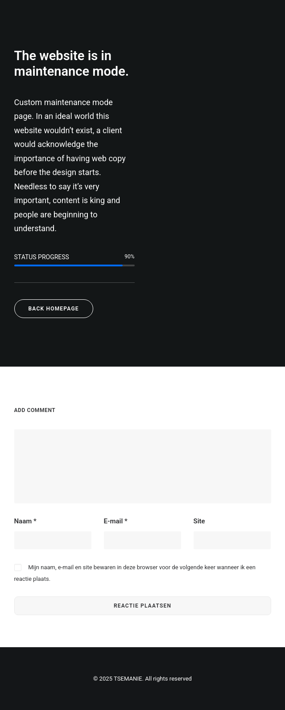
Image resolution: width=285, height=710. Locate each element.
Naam (25, 521)
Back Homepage (54, 309)
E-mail (116, 521)
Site (199, 521)
